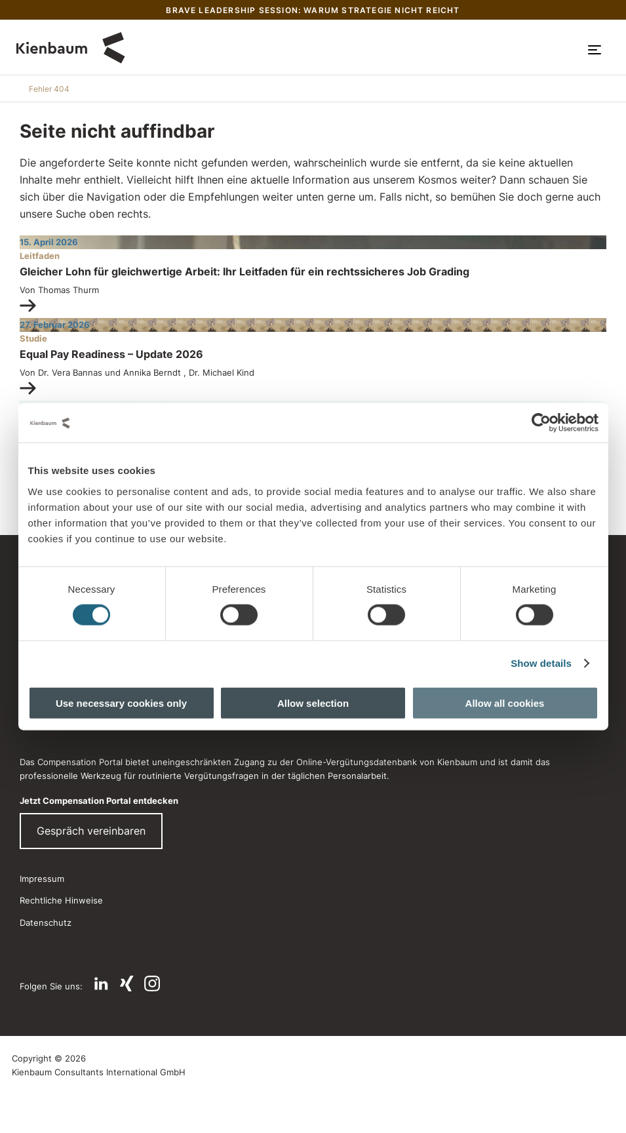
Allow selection (313, 702)
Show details (541, 663)
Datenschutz (45, 922)
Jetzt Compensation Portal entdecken (99, 800)
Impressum (42, 878)
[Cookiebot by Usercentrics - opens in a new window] (541, 423)
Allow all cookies (505, 702)
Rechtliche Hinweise (61, 900)
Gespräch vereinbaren (91, 830)
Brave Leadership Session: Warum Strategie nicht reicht (313, 10)
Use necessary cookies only (121, 702)
